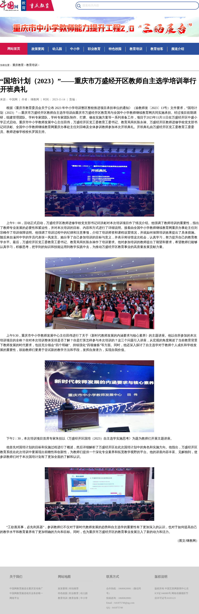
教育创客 (156, 49)
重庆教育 (18, 65)
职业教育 (94, 49)
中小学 (75, 49)
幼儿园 (57, 49)
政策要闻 (37, 49)
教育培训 (136, 49)
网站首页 (13, 48)
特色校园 (115, 49)
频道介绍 (177, 49)
